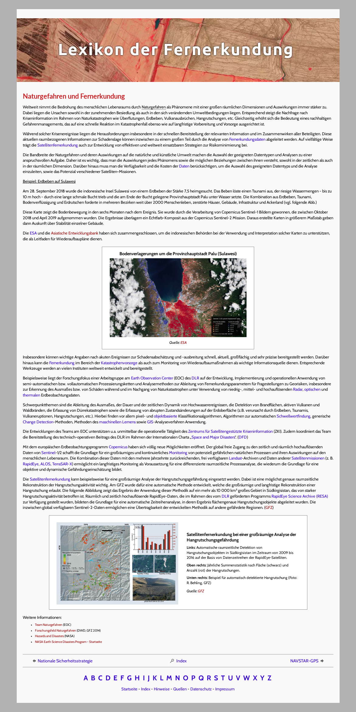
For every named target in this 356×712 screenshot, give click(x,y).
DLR (195, 377)
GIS (150, 421)
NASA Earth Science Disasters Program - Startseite (68, 642)
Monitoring (178, 452)
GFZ (268, 507)
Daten (184, 166)
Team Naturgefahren (48, 625)
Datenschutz (201, 688)
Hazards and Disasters (49, 636)
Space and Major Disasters (213, 437)
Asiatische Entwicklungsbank (74, 233)
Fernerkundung (61, 362)
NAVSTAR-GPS (307, 661)
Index (178, 661)
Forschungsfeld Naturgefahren (55, 631)
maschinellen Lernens (117, 421)
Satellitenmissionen (308, 458)
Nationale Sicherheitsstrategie (61, 661)
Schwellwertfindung (293, 416)
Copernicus (118, 446)
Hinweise (162, 688)
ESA (33, 233)
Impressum (225, 688)
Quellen (180, 688)
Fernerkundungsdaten (247, 139)
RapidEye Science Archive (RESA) (299, 496)
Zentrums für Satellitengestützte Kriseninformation (230, 431)
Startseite (129, 688)
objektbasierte (165, 416)
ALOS (45, 463)
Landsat (235, 458)
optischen (312, 389)
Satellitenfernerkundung (57, 145)
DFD (243, 437)
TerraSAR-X (62, 463)
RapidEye (31, 463)
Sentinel (48, 452)
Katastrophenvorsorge (119, 362)
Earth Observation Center (152, 377)
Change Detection (38, 421)
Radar (297, 389)
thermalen (31, 395)
